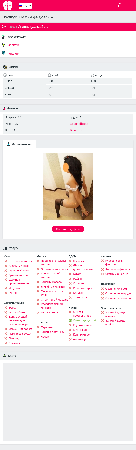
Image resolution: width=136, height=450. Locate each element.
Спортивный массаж (54, 299)
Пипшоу (14, 338)
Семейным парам (20, 329)
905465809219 (17, 36)
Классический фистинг (114, 262)
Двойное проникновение (19, 281)
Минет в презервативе (82, 313)
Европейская (79, 124)
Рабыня (78, 278)
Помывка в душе (20, 333)
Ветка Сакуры (50, 312)
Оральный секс (19, 270)
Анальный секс (19, 266)
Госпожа (78, 261)
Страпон (78, 283)
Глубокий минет (83, 325)
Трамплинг (80, 297)
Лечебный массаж (53, 286)
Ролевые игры (82, 288)
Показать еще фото (68, 229)
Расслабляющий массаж (52, 305)
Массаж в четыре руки (52, 293)
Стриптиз (47, 327)
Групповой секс (19, 275)
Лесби (45, 336)
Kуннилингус (81, 334)
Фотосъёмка (17, 312)
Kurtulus (10, 53)
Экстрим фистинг (116, 274)
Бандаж (78, 293)
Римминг (14, 343)
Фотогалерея (19, 144)
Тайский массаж (51, 282)
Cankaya (11, 45)
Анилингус (80, 339)
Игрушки (14, 288)
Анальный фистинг (117, 269)
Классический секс (21, 261)
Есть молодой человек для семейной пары (19, 320)
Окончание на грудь (118, 293)
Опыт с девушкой (84, 320)
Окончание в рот (116, 288)
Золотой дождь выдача (115, 314)
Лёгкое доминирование (83, 267)
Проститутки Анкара (15, 17)
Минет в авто (81, 330)
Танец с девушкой (53, 332)
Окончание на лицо (118, 298)
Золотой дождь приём (115, 322)
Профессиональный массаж (54, 262)
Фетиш (13, 293)
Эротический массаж (54, 269)
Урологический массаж (50, 275)
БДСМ (77, 274)
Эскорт (13, 307)
